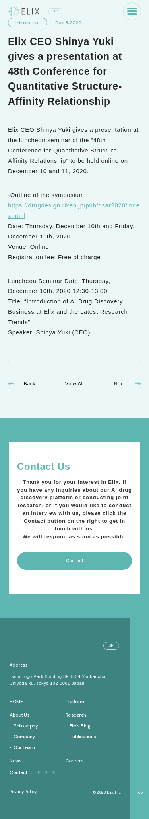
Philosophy (26, 726)
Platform (75, 701)
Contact (22, 772)
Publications (83, 736)
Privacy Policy (23, 791)
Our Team (24, 747)
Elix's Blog (80, 726)
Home (16, 701)
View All (74, 384)
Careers (75, 761)
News (15, 761)
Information (27, 23)
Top (139, 792)
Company (24, 736)
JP (55, 11)
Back (29, 384)
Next (119, 384)
